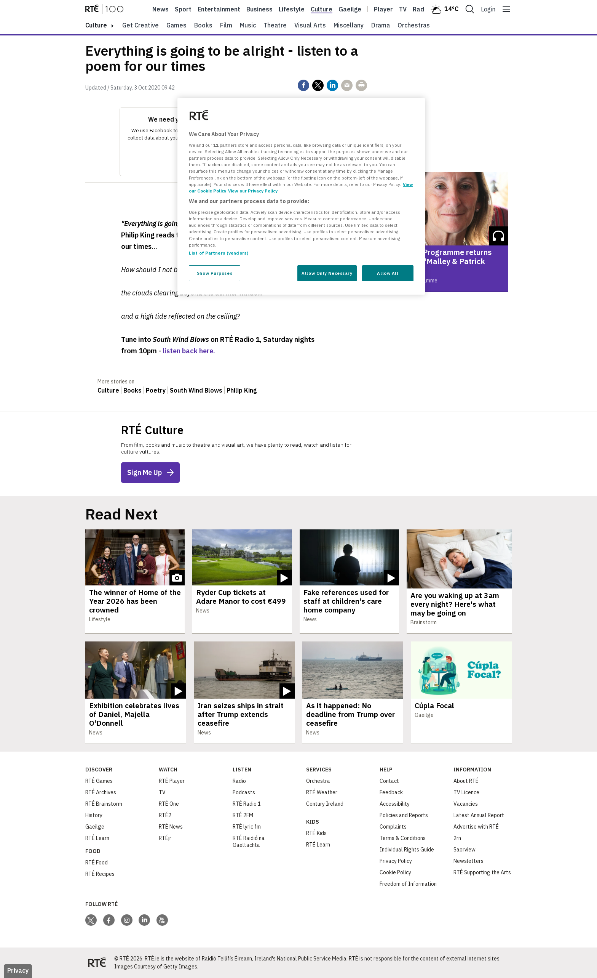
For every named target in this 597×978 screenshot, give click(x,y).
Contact (389, 781)
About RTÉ (466, 781)
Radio (421, 9)
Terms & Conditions (403, 838)
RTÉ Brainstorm (103, 803)
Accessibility (395, 803)
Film (226, 25)
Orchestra (318, 781)
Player (383, 9)
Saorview (464, 849)
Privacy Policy (396, 861)
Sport (183, 9)
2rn (457, 838)
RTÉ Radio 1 (247, 803)
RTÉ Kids (316, 833)
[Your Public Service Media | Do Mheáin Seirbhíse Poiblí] (96, 962)
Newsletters (468, 861)
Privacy (18, 970)
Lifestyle (292, 9)
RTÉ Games (99, 781)
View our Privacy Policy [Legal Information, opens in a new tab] (253, 191)
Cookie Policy (395, 872)
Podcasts (244, 792)
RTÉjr (165, 838)
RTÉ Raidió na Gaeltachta (249, 841)
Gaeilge (349, 9)
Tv (403, 9)
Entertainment (219, 9)
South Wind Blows (196, 390)
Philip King (242, 390)
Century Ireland (324, 803)
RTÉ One (169, 803)
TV (162, 792)
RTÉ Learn (97, 838)
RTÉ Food (96, 862)
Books (203, 25)
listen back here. (190, 350)
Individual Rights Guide (407, 849)
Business (259, 9)
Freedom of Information (408, 883)
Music (248, 25)
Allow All (387, 273)
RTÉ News (171, 826)
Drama (380, 25)
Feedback (391, 792)
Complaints (393, 826)
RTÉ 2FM (243, 815)
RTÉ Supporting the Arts (482, 872)
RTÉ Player (172, 781)
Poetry (156, 390)
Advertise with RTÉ (476, 826)
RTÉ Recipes (100, 874)
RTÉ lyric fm (247, 826)
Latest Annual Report (478, 815)
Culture (321, 9)
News (160, 9)
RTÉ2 (165, 815)
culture (96, 25)
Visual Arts (310, 25)
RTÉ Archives (100, 792)
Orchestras (413, 25)
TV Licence (466, 792)
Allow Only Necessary (327, 273)
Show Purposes (214, 273)
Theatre (275, 25)
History (93, 815)
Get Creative (140, 25)
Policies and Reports (404, 815)
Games (176, 25)
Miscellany (349, 25)
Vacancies (465, 803)
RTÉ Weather (321, 792)
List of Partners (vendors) (218, 253)
